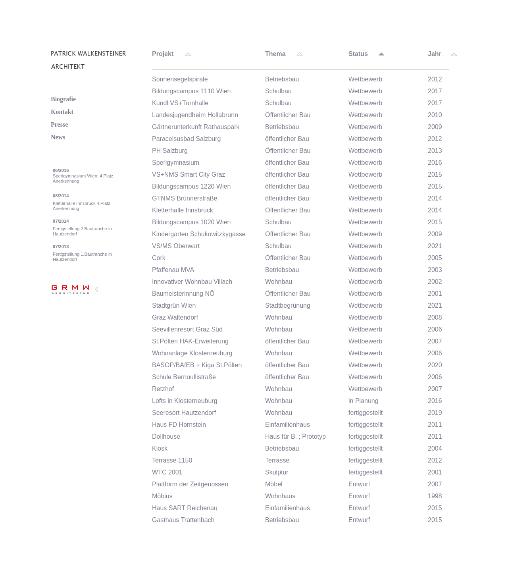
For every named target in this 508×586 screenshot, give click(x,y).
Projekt (162, 54)
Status (358, 54)
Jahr (434, 54)
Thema (275, 54)
